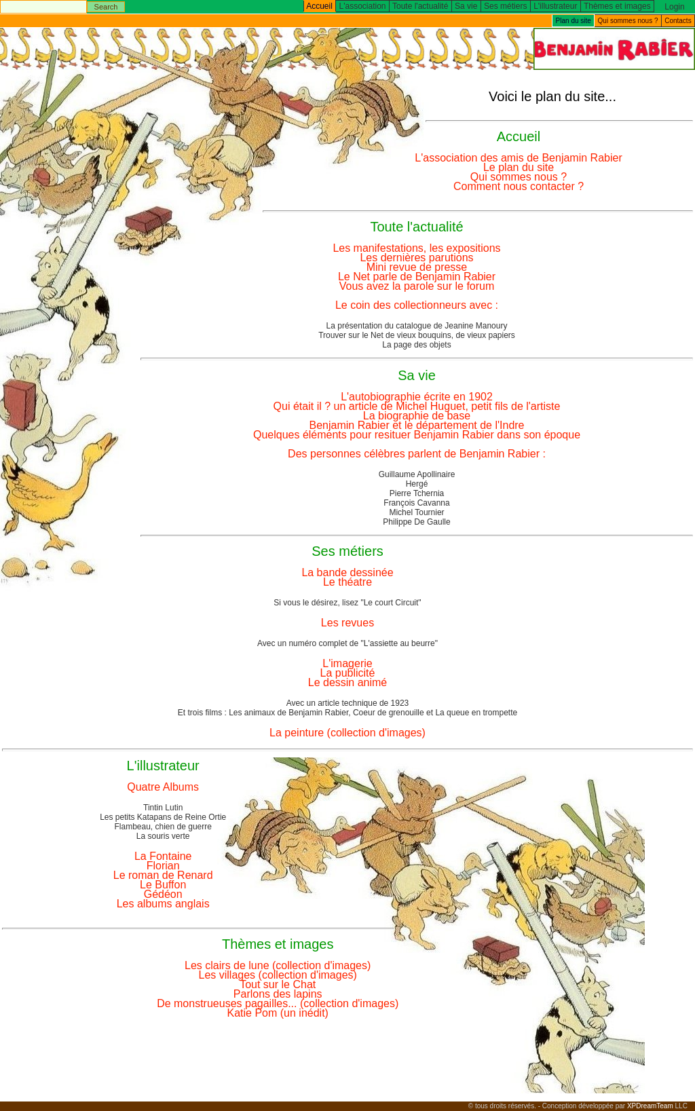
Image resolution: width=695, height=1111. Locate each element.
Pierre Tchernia (417, 493)
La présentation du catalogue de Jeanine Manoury (417, 326)
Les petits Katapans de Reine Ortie (163, 817)
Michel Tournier (416, 512)
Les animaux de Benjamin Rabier (288, 712)
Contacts (677, 20)
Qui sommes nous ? (628, 20)
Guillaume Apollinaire (417, 474)
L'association (362, 6)
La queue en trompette (476, 712)
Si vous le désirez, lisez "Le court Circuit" (347, 602)
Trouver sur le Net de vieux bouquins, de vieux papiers (416, 335)
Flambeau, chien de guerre (162, 826)
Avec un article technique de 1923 (347, 703)
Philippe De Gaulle (416, 522)
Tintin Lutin (163, 807)
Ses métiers (505, 6)
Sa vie (466, 6)
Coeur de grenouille (388, 712)
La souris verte (163, 836)
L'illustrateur (555, 6)
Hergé (417, 484)
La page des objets (416, 345)
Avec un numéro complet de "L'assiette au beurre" (347, 643)
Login (674, 7)
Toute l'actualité (420, 6)
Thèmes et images (617, 6)
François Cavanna (416, 503)
